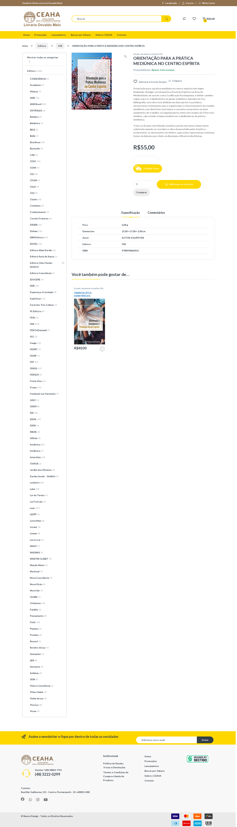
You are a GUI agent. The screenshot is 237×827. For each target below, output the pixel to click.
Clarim (34, 199)
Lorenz (33, 527)
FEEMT (34, 349)
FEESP (33, 356)
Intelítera (35, 445)
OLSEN (33, 597)
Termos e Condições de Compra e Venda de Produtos (115, 776)
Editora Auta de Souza (42, 256)
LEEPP (33, 514)
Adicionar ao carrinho (181, 184)
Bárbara (34, 117)
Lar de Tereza (37, 495)
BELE (32, 130)
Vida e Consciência (40, 686)
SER (32, 660)
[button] (125, 56)
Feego (34, 343)
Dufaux (34, 231)
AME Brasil (36, 104)
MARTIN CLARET (39, 559)
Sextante (35, 667)
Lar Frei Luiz (36, 502)
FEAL (32, 318)
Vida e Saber (36, 692)
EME (33, 286)
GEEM (33, 406)
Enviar (205, 739)
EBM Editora (37, 237)
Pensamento (37, 616)
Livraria (187, 3)
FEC (32, 337)
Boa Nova (35, 142)
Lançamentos (59, 34)
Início (25, 45)
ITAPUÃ (34, 464)
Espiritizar (36, 299)
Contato (121, 34)
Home (26, 34)
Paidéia (34, 610)
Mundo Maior (37, 565)
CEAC (33, 161)
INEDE (33, 432)
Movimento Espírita (149, 54)
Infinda (33, 438)
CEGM (33, 180)
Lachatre (35, 483)
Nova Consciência (39, 578)
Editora (42, 45)
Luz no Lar (35, 540)
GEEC (33, 400)
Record (34, 641)
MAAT (33, 546)
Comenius (35, 206)
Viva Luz (34, 705)
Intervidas (36, 457)
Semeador (35, 654)
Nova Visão (36, 584)
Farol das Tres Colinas (42, 305)
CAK (32, 155)
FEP (32, 362)
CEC (32, 174)
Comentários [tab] (156, 212)
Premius (34, 635)
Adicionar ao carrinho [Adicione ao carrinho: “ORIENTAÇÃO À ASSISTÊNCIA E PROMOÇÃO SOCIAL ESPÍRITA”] (102, 349)
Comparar (177, 80)
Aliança (34, 91)
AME (33, 98)
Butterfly (35, 149)
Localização (169, 3)
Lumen (33, 533)
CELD (33, 187)
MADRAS (35, 553)
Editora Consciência (41, 273)
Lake (33, 489)
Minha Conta (206, 3)
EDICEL (34, 244)
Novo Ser (35, 591)
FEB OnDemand (38, 330)
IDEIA (33, 425)
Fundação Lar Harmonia (43, 394)
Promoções (40, 34)
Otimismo (36, 603)
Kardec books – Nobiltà (42, 476)
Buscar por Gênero (81, 34)
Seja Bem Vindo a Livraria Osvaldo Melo (42, 3)
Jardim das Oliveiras (41, 470)
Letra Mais (35, 521)
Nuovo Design (30, 816)
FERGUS (34, 375)
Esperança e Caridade (41, 292)
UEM (32, 679)
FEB (60, 45)
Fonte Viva (36, 381)
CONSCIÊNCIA (38, 79)
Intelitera (35, 451)
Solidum (34, 673)
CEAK (33, 168)
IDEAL (34, 419)
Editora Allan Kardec (41, 250)
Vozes (33, 711)
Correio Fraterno (39, 218)
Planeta (34, 629)
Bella (32, 136)
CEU (32, 193)
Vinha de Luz (36, 698)
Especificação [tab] (130, 212)
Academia (35, 85)
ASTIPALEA (36, 111)
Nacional (34, 571)
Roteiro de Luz (38, 648)
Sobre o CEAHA (103, 34)
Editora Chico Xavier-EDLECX (45, 265)
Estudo (136, 54)
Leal (33, 508)
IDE (32, 413)
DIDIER (34, 225)
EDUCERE (35, 280)
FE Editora (35, 311)
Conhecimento (38, 212)
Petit (33, 622)
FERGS (34, 368)
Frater (34, 387)
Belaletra (35, 123)
